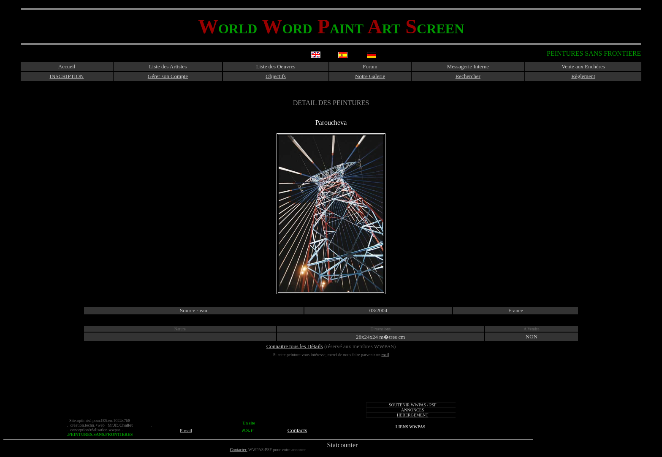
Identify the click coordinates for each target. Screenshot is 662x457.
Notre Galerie (370, 76)
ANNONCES (412, 410)
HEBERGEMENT (412, 415)
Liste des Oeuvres (275, 66)
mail (385, 354)
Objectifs (276, 76)
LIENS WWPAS (410, 427)
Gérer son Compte (168, 76)
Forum (370, 66)
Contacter (238, 449)
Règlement (583, 76)
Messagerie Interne (468, 66)
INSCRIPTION (67, 76)
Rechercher (468, 76)
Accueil (66, 66)
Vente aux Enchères (583, 66)
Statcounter (342, 445)
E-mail (186, 430)
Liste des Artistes (168, 66)
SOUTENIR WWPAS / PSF (413, 405)
